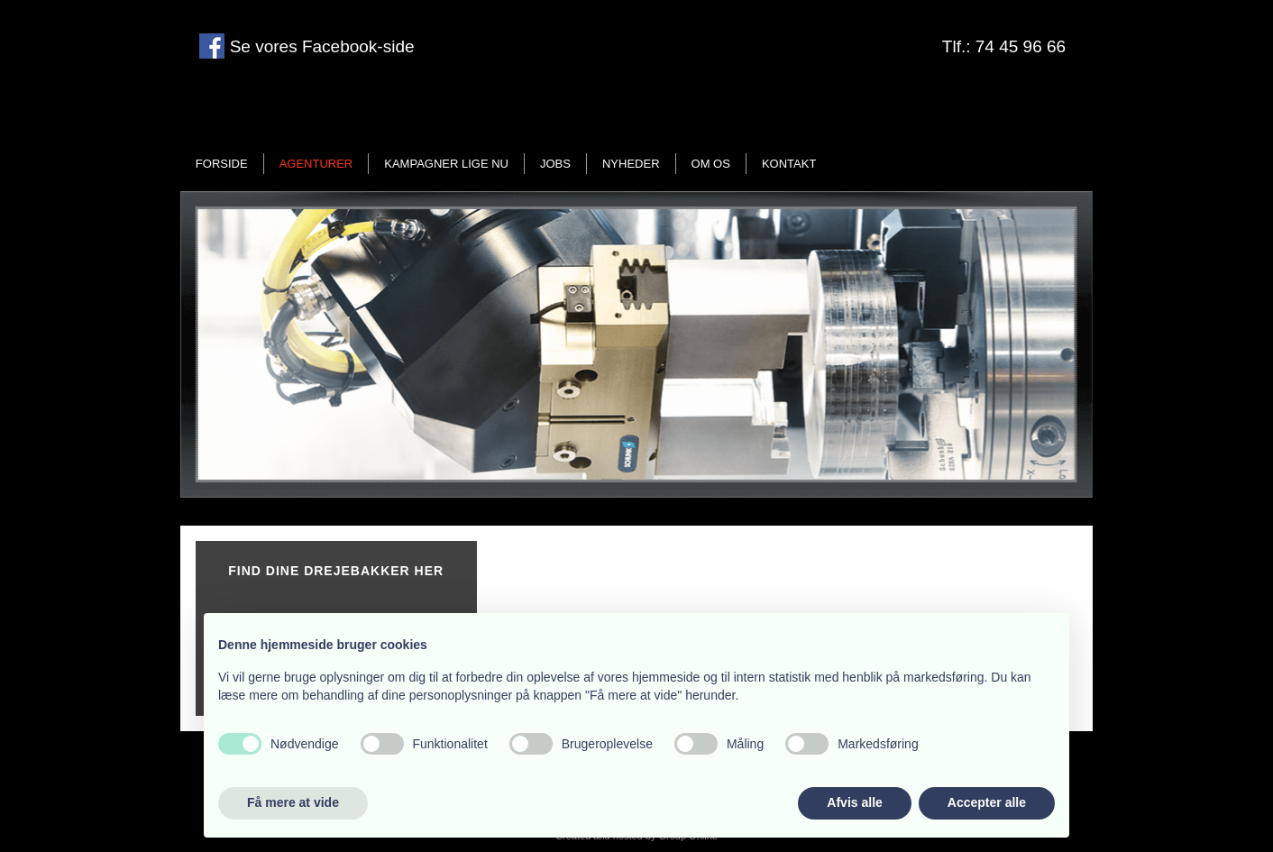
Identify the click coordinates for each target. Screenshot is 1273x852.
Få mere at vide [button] (293, 802)
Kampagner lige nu (446, 163)
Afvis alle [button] (854, 802)
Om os (710, 163)
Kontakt (789, 163)
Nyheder (631, 163)
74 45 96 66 (1020, 46)
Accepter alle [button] (987, 802)
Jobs (555, 163)
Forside (222, 163)
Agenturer (316, 163)
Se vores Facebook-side (319, 46)
